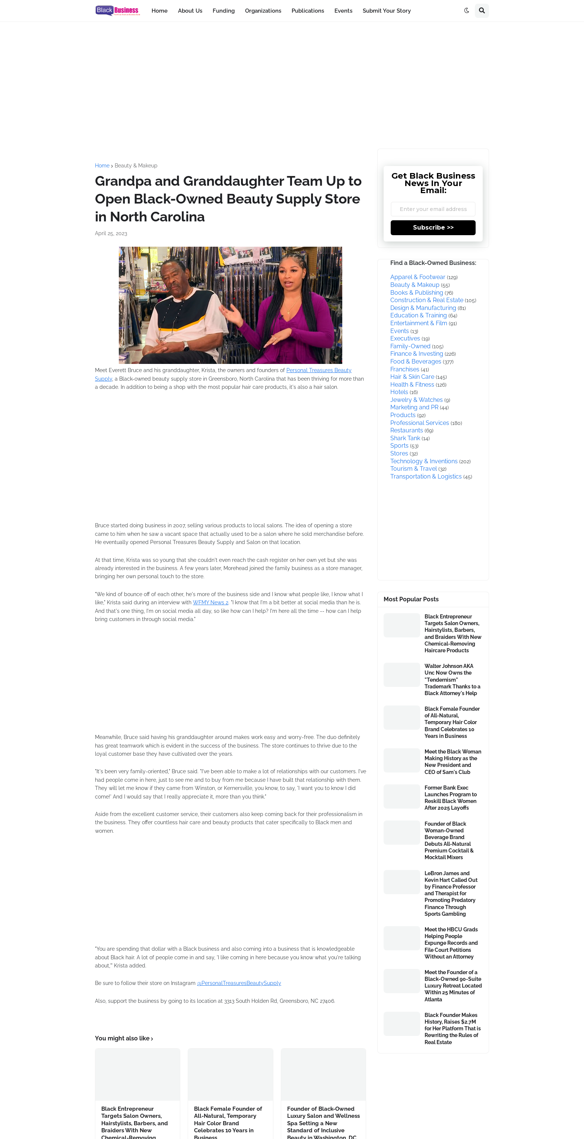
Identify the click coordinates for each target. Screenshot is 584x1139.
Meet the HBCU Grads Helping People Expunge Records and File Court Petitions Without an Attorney (451, 943)
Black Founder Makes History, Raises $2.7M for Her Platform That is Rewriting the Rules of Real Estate (453, 1028)
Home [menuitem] (160, 10)
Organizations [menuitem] (263, 10)
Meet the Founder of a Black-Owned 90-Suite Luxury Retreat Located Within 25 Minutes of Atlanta (453, 985)
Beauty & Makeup (136, 165)
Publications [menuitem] (308, 10)
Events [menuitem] (343, 10)
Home (102, 165)
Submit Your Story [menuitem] (387, 10)
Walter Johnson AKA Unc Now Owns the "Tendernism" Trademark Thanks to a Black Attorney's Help (452, 679)
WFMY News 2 (210, 602)
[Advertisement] (292, 85)
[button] (466, 11)
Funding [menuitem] (224, 10)
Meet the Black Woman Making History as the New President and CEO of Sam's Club (453, 762)
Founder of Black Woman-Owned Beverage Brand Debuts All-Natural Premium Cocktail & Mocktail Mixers (449, 841)
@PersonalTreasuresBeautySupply (239, 983)
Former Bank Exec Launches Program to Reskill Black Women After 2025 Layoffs (451, 798)
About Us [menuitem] (190, 10)
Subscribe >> (433, 227)
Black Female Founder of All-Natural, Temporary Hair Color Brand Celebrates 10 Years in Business (452, 722)
